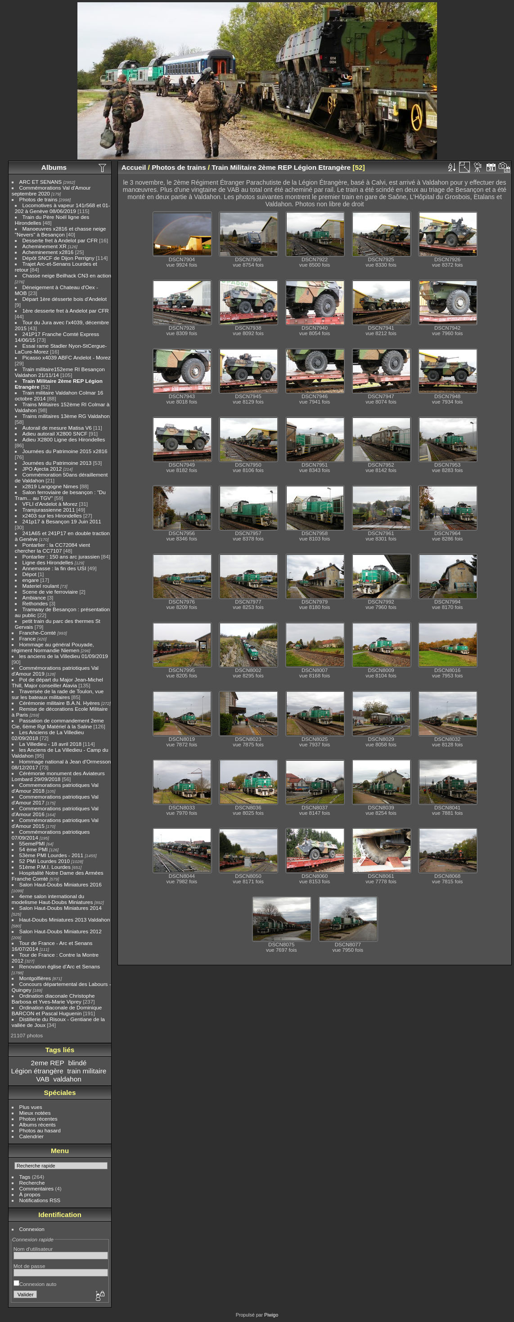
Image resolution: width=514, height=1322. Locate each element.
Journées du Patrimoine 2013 (57, 463)
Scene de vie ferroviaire (50, 592)
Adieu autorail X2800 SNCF (55, 433)
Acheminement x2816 (48, 252)
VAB (43, 1079)
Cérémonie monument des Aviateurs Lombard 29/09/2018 (58, 776)
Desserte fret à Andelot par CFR (60, 240)
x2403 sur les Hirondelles (52, 515)
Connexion (32, 1229)
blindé (77, 1063)
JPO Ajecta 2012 (42, 469)
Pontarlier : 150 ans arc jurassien (61, 556)
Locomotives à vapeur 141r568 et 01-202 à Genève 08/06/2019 (62, 208)
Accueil (134, 167)
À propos (30, 1194)
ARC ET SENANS (40, 182)
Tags (25, 1177)
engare (31, 580)
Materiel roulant (41, 586)
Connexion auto (35, 1284)
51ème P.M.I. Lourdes (45, 867)
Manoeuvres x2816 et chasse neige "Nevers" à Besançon (60, 231)
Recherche (32, 1183)
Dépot (29, 574)
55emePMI (32, 843)
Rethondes (35, 603)
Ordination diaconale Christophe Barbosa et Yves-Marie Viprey (53, 998)
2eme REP (47, 1063)
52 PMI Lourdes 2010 (44, 861)
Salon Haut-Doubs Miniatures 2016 (60, 884)
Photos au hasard (40, 1130)
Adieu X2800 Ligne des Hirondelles (64, 439)
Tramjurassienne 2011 (49, 510)
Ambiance (34, 597)
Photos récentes (38, 1119)
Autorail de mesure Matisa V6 (57, 428)
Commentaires (36, 1188)
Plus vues (30, 1107)
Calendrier (31, 1136)
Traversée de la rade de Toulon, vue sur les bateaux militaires (58, 694)
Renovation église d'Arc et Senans (59, 966)
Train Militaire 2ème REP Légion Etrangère (281, 167)
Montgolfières (35, 978)
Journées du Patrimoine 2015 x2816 (65, 451)
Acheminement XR (45, 246)
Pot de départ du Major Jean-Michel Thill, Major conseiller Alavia (57, 682)
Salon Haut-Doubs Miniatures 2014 (60, 908)
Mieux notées (35, 1113)
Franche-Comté (37, 633)
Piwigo (271, 1314)
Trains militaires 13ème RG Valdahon (66, 416)
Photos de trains (38, 199)
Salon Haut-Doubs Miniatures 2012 (60, 931)
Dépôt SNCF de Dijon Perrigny (59, 258)
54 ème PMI (33, 849)
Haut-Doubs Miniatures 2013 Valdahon (64, 919)
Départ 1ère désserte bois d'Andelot (65, 299)
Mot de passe (29, 1266)
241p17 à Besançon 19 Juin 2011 (62, 521)
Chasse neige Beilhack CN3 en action (67, 275)
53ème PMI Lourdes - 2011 (51, 855)
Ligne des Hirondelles (48, 562)
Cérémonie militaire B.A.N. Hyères (59, 703)
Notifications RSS (40, 1200)
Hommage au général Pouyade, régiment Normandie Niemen (53, 647)
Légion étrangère (37, 1071)
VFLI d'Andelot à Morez (50, 504)
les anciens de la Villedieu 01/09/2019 (63, 656)
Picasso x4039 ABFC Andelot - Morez (67, 357)
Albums (54, 167)
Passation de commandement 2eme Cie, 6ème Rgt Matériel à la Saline (58, 723)
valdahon (67, 1079)
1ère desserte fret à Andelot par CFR (66, 310)
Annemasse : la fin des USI (54, 568)
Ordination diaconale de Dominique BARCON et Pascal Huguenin (57, 1010)
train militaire (86, 1071)
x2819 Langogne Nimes (50, 486)
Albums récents (37, 1124)
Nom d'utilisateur (33, 1249)
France (27, 638)
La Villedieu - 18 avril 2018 (50, 744)
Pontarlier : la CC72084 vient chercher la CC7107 (52, 548)
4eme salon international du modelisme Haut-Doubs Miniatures (52, 899)
